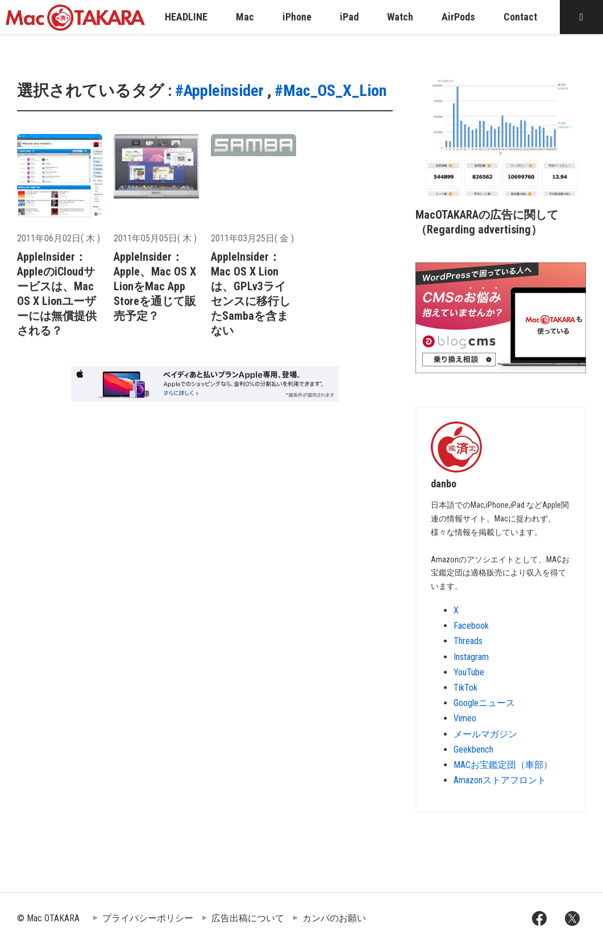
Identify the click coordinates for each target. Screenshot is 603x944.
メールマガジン (485, 734)
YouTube (469, 672)
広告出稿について (247, 918)
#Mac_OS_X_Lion (330, 90)
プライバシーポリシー (147, 918)
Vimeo (465, 718)
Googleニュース (484, 702)
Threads (468, 641)
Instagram (471, 656)
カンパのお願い (334, 918)
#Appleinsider (219, 90)
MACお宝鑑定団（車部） (503, 764)
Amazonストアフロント (500, 780)
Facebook (471, 625)
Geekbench (473, 749)
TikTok (465, 687)
